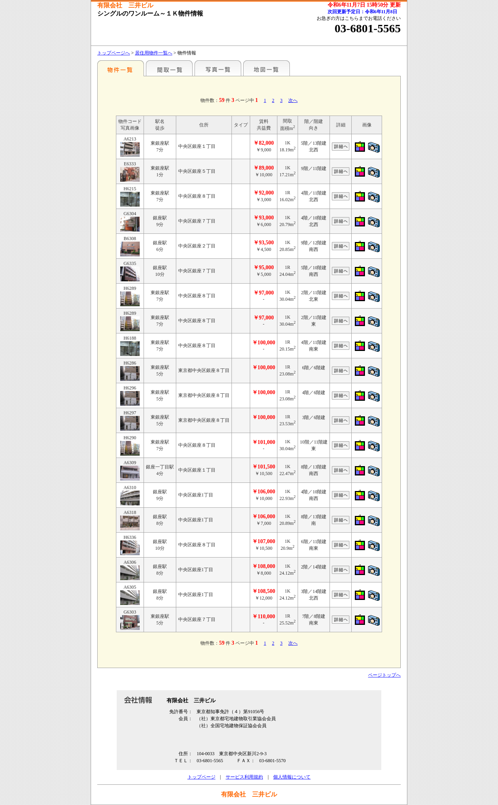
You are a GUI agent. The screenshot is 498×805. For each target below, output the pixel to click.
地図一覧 (266, 68)
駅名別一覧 (120, 68)
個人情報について (291, 777)
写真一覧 (218, 68)
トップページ (202, 777)
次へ (293, 100)
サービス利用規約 (244, 777)
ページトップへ (384, 675)
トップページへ (113, 53)
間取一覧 (169, 68)
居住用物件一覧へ (153, 53)
